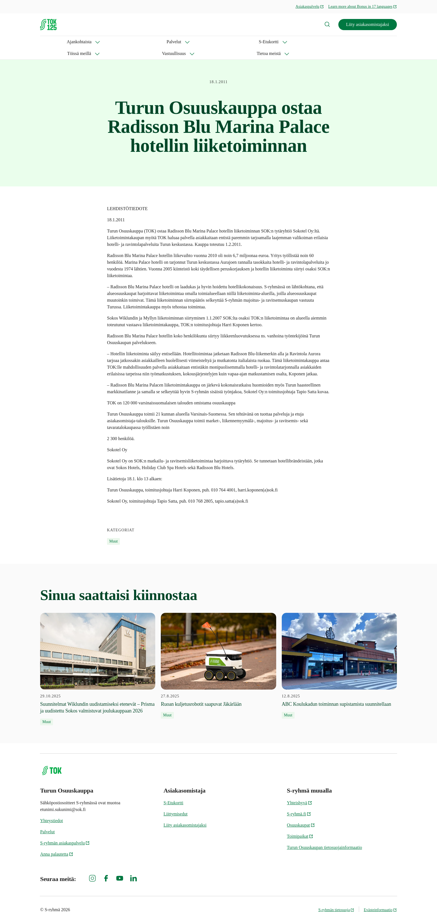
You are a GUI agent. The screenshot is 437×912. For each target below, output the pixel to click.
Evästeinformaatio (380, 898)
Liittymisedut (176, 802)
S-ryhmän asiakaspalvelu (65, 831)
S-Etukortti (123, 41)
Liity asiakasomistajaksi (367, 24)
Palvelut (89, 41)
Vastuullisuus (202, 41)
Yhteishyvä (299, 791)
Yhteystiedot (51, 809)
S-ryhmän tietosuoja (336, 898)
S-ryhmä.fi (299, 802)
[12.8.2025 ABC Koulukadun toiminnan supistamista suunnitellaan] (339, 654)
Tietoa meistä (243, 41)
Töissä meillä (161, 41)
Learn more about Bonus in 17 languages (362, 6)
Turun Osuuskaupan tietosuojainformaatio (324, 835)
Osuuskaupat (301, 813)
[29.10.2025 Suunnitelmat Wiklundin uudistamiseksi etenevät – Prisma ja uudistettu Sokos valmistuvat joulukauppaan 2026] (97, 657)
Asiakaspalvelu (309, 6)
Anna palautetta (56, 842)
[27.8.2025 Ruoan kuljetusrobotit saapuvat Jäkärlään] (218, 654)
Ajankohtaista (52, 41)
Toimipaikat (300, 824)
